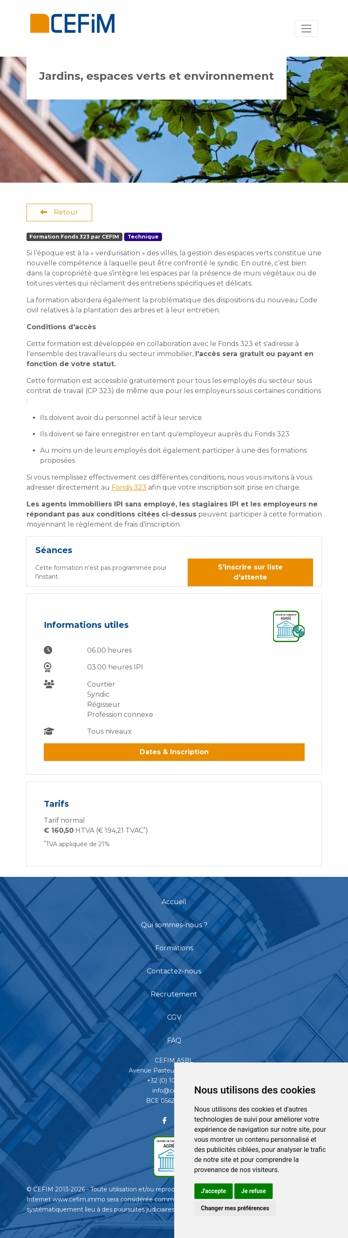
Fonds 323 (129, 487)
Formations (174, 948)
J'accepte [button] (213, 1191)
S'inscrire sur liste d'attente (250, 572)
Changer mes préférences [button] (235, 1208)
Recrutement (174, 994)
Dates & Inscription (174, 752)
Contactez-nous (174, 971)
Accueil (174, 902)
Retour (59, 212)
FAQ (174, 1040)
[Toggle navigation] (306, 28)
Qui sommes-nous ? (174, 925)
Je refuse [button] (253, 1191)
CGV (174, 1017)
